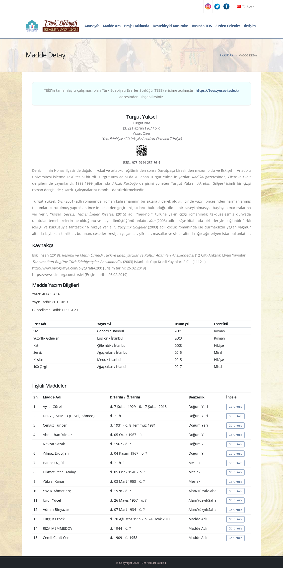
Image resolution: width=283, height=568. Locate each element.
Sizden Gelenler (227, 25)
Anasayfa (91, 25)
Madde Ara (112, 25)
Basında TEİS (202, 25)
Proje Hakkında (136, 25)
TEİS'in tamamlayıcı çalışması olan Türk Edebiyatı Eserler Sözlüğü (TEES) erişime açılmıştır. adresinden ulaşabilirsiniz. (141, 93)
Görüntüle (235, 406)
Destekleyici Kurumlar (170, 25)
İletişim (250, 25)
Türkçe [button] (245, 6)
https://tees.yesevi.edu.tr (217, 90)
